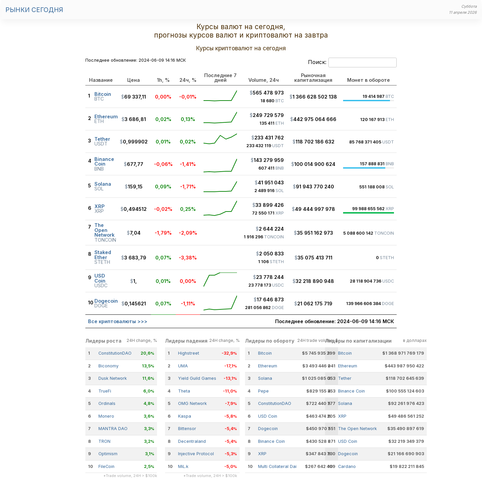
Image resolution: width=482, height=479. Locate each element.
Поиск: (352, 63)
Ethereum (267, 365)
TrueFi (104, 391)
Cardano (347, 466)
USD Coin (267, 416)
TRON (104, 441)
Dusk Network (112, 378)
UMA (183, 365)
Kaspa (184, 416)
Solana (265, 378)
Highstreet (188, 353)
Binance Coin (271, 441)
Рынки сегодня (34, 10)
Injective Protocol (196, 453)
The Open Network (357, 428)
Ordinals (106, 403)
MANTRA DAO (113, 428)
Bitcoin (265, 353)
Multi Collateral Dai (277, 466)
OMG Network (192, 403)
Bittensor (187, 428)
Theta (184, 391)
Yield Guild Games (197, 378)
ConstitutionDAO (115, 353)
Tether (344, 378)
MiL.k (183, 466)
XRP (262, 453)
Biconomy (108, 365)
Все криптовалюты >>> (117, 321)
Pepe (263, 391)
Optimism (107, 453)
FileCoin (106, 466)
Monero (106, 416)
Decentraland (192, 441)
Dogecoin (268, 428)
